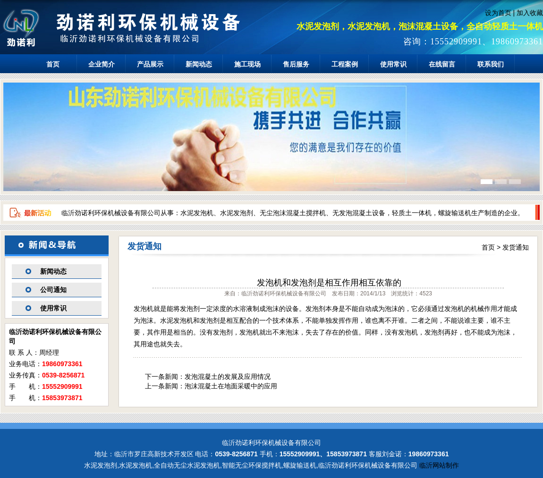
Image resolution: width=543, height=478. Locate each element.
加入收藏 (530, 13)
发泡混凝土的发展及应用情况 (228, 376)
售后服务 (296, 64)
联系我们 (490, 64)
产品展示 (150, 64)
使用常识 (393, 64)
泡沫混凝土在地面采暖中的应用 (231, 386)
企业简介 (101, 64)
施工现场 (247, 64)
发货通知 (515, 247)
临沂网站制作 (439, 465)
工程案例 (344, 64)
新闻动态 (199, 64)
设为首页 (498, 13)
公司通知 (53, 290)
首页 (52, 64)
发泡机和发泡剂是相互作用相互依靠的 (329, 282)
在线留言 (442, 64)
